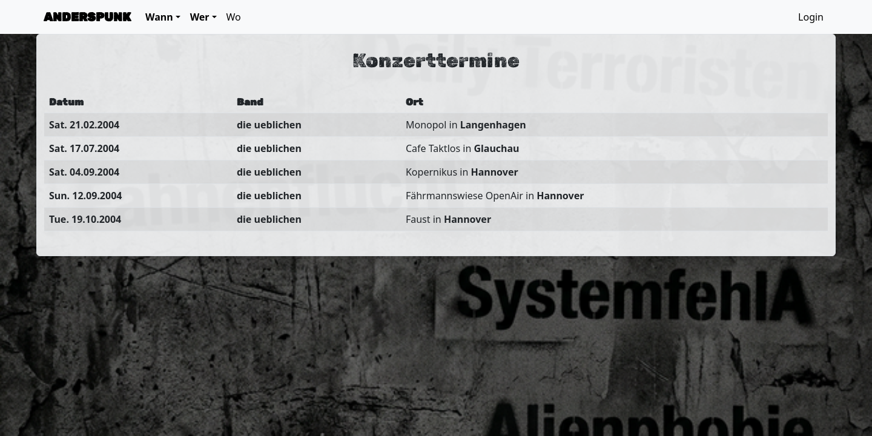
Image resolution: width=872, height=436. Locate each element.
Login (811, 17)
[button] (162, 17)
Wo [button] (233, 17)
